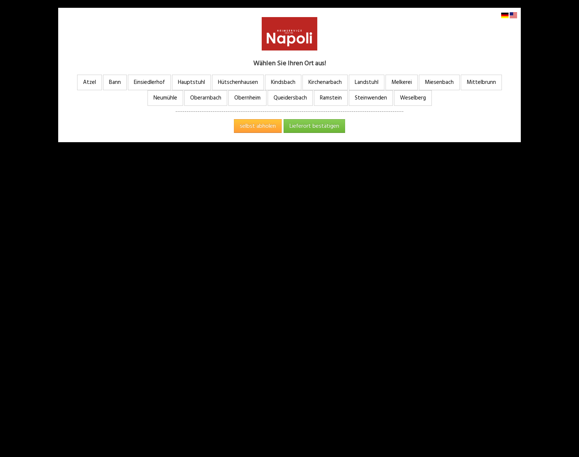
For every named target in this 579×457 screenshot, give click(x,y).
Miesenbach (439, 82)
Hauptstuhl (191, 82)
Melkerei (401, 82)
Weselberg (413, 98)
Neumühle (165, 98)
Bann (115, 82)
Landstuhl (366, 82)
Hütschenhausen (238, 82)
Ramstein (331, 98)
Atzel (89, 82)
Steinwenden (371, 98)
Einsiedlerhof (149, 82)
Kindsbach (283, 82)
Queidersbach (290, 98)
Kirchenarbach (325, 82)
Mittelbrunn (481, 82)
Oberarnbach (205, 98)
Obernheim (247, 98)
